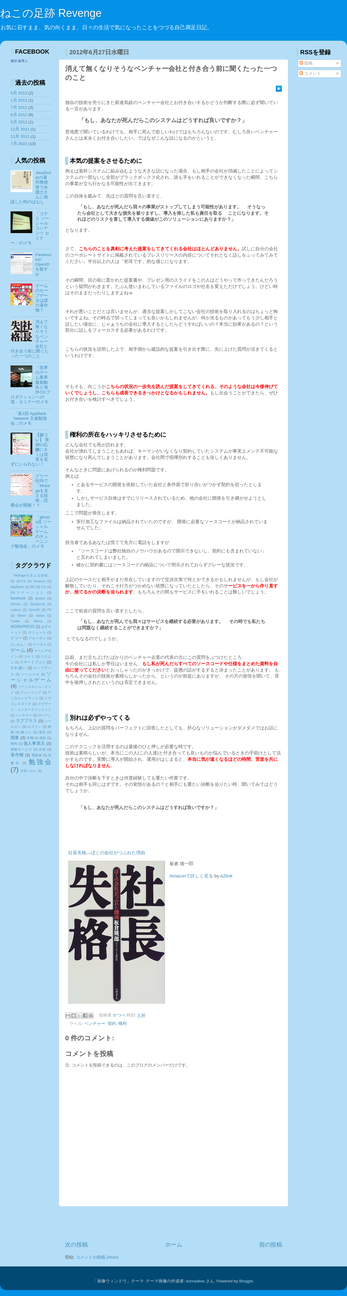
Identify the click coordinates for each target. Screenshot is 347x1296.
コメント (310, 73)
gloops (40, 598)
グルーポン (37, 638)
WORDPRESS (23, 626)
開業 (15, 737)
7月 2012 (19, 107)
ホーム (173, 1244)
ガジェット (37, 632)
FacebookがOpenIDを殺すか (43, 264)
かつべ (120, 1015)
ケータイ (39, 644)
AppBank (17, 587)
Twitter (15, 621)
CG (43, 587)
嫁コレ (26, 732)
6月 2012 (19, 114)
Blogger (246, 1281)
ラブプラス (26, 721)
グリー (16, 638)
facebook (18, 598)
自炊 (42, 749)
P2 (49, 610)
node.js (16, 610)
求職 (30, 738)
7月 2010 (19, 143)
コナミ (29, 656)
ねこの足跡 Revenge (51, 13)
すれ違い (18, 668)
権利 (122, 1023)
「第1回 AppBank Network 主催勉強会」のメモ (29, 418)
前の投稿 (270, 1244)
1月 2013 (19, 100)
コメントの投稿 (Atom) (97, 1257)
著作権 (17, 755)
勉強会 (40, 762)
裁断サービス (21, 749)
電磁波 (36, 755)
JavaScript (37, 604)
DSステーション (28, 592)
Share (22, 615)
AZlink (226, 876)
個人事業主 (34, 743)
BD (32, 587)
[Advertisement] (173, 1224)
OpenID (34, 610)
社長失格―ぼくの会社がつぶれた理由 (106, 852)
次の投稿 (76, 1244)
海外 (42, 732)
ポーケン (44, 715)
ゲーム (18, 650)
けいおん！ (19, 644)
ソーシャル (30, 674)
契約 (112, 1023)
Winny (38, 621)
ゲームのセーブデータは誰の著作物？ (41, 297)
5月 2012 (19, 122)
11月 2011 (20, 136)
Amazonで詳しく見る (191, 876)
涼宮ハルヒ (28, 771)
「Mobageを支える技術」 (31, 575)
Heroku (16, 604)
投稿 (306, 63)
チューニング (31, 692)
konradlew (195, 1281)
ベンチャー (94, 1023)
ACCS (21, 581)
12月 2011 (20, 129)
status (40, 615)
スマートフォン (33, 662)
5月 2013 (19, 93)
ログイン (34, 727)
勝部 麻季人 (19, 61)
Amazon (39, 581)
